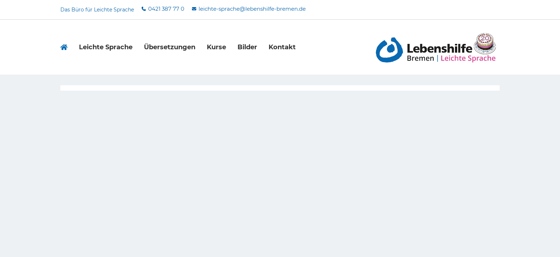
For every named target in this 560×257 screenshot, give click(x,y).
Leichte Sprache (105, 47)
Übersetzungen (169, 47)
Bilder (247, 47)
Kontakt (282, 47)
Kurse (216, 47)
